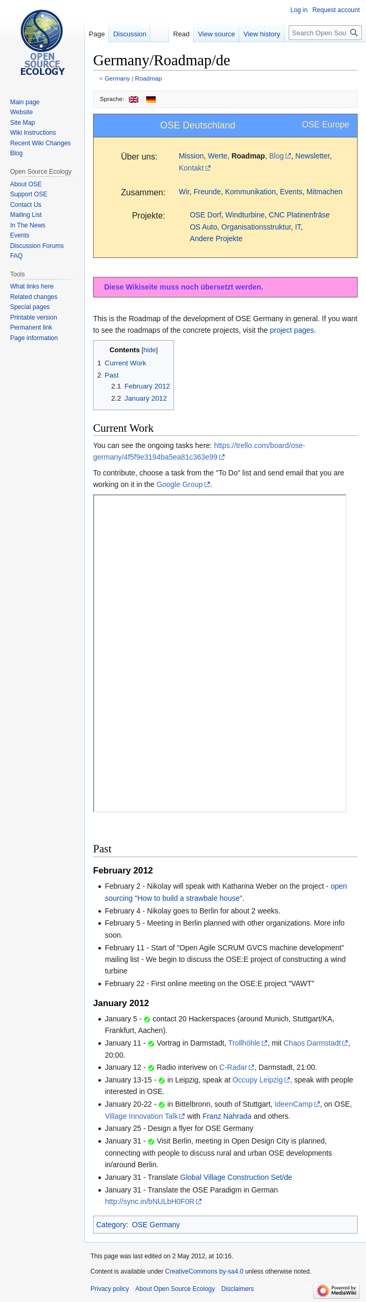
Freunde (207, 191)
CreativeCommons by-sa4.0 (204, 1271)
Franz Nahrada (226, 1116)
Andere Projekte (216, 238)
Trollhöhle (244, 1043)
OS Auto (203, 227)
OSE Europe (325, 124)
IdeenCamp (293, 1104)
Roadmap (148, 78)
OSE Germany (156, 1224)
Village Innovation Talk (141, 1116)
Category (111, 1224)
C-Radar (233, 1067)
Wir (184, 191)
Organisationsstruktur (256, 227)
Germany (117, 78)
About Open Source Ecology (175, 1289)
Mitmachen (324, 191)
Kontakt (191, 168)
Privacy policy (109, 1289)
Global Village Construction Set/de (236, 1177)
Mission (191, 156)
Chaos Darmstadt (312, 1043)
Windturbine (245, 215)
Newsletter (313, 156)
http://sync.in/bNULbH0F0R (149, 1201)
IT (298, 227)
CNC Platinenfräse (299, 215)
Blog (276, 156)
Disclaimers (237, 1289)
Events (291, 191)
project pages (292, 330)
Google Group (180, 484)
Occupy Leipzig (257, 1080)
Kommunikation (250, 191)
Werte (217, 156)
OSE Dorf (205, 215)
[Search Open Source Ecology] (325, 32)
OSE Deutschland (198, 125)
